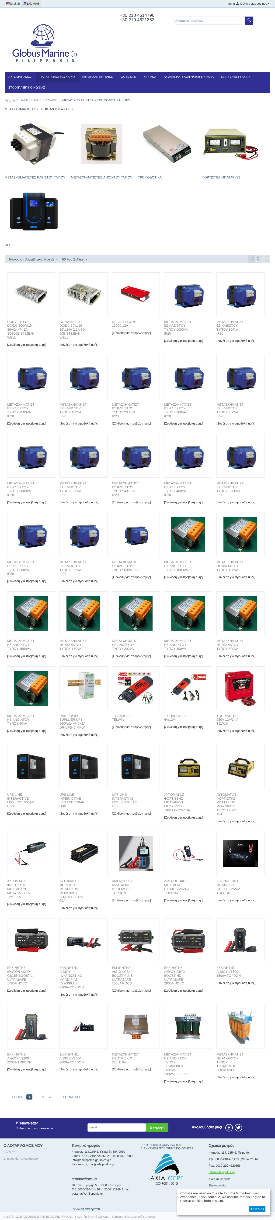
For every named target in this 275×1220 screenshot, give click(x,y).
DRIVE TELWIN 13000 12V (123, 324)
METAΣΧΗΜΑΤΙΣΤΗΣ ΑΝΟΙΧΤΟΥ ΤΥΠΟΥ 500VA (230, 645)
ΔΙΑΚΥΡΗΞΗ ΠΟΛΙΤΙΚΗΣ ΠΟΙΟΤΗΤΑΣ (166, 1148)
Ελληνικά (31, 4)
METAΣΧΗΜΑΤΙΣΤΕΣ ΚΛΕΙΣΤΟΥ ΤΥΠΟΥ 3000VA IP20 (21, 489)
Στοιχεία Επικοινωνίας (26, 87)
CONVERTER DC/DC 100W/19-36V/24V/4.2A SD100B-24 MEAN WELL (21, 329)
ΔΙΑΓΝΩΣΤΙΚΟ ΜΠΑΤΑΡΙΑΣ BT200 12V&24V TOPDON (176, 887)
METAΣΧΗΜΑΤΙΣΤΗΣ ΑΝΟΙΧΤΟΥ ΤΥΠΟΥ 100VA (230, 566)
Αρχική (10, 100)
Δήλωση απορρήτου (86, 1209)
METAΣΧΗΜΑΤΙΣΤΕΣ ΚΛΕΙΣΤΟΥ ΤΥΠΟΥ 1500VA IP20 (21, 410)
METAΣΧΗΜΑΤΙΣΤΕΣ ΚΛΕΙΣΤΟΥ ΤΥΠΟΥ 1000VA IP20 (177, 328)
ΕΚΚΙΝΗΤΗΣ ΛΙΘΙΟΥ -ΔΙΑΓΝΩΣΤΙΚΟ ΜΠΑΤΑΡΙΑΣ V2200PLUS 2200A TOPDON (71, 977)
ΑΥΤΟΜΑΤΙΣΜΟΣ (20, 77)
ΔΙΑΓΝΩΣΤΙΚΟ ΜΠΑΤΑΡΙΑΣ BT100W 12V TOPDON (122, 887)
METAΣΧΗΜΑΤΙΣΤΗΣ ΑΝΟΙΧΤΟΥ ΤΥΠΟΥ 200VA (125, 645)
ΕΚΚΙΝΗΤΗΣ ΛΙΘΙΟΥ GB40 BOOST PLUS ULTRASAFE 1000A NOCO (122, 975)
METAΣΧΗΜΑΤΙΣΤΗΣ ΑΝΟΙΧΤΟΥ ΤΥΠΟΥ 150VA (73, 645)
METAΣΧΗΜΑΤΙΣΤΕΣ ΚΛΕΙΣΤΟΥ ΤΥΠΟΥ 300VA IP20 (73, 489)
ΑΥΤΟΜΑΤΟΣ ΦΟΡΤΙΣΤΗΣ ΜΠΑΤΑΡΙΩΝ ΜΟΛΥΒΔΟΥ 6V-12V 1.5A (19, 889)
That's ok (257, 1209)
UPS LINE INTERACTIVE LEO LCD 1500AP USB (20, 800)
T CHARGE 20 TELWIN (122, 718)
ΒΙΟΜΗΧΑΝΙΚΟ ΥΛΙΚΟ (97, 77)
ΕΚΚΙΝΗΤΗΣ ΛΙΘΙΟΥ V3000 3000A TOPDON (71, 1058)
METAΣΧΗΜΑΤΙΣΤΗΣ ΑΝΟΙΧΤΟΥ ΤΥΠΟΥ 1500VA (21, 645)
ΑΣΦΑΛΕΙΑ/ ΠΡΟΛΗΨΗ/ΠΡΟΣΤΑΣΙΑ (189, 77)
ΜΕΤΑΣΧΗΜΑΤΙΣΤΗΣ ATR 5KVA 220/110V (125, 1058)
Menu (231, 3)
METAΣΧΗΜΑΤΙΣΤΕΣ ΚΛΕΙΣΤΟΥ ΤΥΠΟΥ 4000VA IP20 (125, 489)
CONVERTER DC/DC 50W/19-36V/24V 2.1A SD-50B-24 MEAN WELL (72, 329)
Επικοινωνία (217, 1185)
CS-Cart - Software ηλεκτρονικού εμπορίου (127, 1217)
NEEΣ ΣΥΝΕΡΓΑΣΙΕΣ (235, 77)
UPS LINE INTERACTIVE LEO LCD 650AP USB (71, 800)
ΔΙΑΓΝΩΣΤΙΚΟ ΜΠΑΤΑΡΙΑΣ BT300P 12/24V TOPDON (228, 887)
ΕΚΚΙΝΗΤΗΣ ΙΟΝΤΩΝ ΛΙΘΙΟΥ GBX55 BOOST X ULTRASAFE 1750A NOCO (20, 975)
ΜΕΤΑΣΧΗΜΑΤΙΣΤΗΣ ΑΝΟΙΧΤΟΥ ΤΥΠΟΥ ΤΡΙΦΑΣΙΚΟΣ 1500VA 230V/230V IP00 (177, 1064)
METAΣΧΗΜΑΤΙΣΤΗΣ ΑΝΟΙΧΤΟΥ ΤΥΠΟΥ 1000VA (177, 566)
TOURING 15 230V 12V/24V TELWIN (227, 720)
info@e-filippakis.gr (222, 1172)
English (13, 4)
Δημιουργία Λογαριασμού (20, 1159)
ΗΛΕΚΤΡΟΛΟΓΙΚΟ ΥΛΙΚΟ (57, 77)
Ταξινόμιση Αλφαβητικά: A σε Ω (33, 259)
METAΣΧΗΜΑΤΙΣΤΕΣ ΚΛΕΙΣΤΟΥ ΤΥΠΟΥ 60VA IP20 (125, 566)
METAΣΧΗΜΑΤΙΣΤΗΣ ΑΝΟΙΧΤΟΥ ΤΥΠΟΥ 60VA (21, 720)
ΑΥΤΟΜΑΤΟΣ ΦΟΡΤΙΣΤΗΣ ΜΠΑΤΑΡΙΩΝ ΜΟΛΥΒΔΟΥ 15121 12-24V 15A (226, 804)
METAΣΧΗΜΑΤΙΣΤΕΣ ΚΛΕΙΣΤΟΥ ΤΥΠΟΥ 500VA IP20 (21, 568)
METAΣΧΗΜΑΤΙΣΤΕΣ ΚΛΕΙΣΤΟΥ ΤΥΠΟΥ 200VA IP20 (177, 410)
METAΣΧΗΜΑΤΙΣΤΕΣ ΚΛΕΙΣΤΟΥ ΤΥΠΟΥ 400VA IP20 (177, 489)
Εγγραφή (157, 1128)
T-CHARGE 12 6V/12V (175, 718)
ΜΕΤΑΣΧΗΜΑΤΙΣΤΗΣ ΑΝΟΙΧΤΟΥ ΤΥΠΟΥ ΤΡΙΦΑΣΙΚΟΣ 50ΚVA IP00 (230, 1062)
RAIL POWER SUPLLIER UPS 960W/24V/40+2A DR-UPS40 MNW (72, 722)
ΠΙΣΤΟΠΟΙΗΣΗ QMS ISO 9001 (161, 1145)
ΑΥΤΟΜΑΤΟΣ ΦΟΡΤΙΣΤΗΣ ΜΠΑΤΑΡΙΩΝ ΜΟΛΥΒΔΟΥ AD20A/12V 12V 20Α (71, 891)
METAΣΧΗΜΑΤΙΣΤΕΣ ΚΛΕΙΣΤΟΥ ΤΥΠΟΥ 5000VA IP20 (230, 489)
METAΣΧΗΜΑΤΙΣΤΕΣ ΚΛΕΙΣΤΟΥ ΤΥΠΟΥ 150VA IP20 (73, 410)
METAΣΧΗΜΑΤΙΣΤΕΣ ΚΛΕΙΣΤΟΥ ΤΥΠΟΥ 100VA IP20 (230, 328)
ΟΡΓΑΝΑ (150, 77)
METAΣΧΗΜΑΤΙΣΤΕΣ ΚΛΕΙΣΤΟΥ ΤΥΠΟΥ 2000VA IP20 (125, 410)
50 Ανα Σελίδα (74, 259)
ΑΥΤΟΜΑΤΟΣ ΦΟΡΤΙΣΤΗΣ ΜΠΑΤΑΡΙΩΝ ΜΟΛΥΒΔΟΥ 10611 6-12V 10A (177, 802)
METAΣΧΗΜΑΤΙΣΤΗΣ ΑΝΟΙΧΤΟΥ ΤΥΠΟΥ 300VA (177, 645)
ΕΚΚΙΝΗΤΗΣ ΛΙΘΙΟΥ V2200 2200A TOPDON (19, 1058)
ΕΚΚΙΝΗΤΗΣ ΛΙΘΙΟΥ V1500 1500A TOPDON (228, 972)
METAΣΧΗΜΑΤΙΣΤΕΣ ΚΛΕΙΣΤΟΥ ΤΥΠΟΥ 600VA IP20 (73, 568)
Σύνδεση (9, 1152)
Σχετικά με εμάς (219, 1179)
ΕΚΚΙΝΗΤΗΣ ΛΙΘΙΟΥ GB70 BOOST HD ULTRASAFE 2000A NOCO (174, 975)
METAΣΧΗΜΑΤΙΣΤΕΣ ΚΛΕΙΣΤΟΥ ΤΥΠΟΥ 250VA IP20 (230, 410)
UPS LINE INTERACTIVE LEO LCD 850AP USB (124, 800)
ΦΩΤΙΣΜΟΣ (129, 77)
